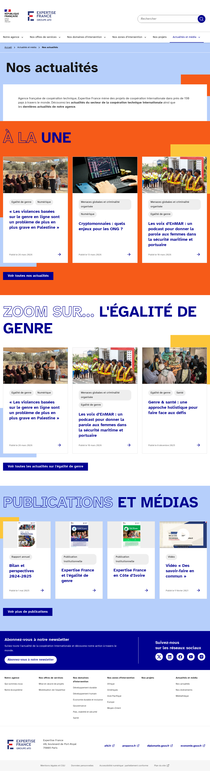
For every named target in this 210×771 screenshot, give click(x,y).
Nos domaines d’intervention (84, 37)
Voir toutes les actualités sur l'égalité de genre (45, 466)
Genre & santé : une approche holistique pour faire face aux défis (173, 407)
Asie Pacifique (114, 696)
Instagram (201, 657)
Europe (110, 702)
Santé (76, 718)
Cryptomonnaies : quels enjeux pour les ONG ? (102, 226)
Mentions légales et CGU (52, 765)
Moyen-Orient (114, 708)
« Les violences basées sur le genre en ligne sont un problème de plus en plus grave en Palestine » (34, 219)
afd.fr (107, 746)
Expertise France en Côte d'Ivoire (130, 573)
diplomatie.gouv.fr (158, 746)
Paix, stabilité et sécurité (85, 712)
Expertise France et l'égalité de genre (77, 575)
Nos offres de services (43, 37)
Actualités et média (184, 37)
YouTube (191, 657)
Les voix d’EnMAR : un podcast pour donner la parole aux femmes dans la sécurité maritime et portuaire (172, 234)
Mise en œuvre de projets (51, 684)
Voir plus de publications (28, 612)
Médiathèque (182, 696)
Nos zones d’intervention (127, 37)
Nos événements (184, 690)
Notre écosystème (13, 690)
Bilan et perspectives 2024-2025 (21, 571)
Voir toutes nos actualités (28, 276)
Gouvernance (79, 706)
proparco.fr (129, 746)
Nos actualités (183, 684)
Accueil (8, 47)
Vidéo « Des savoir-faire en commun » (180, 571)
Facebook (180, 657)
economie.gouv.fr (191, 746)
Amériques (112, 690)
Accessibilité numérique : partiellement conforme (124, 765)
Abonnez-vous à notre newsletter (31, 659)
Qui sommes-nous (14, 684)
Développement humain (85, 694)
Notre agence (11, 37)
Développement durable (85, 687)
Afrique (110, 684)
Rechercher (201, 19)
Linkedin (169, 657)
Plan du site (160, 765)
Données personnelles (82, 765)
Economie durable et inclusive (88, 700)
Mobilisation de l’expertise (52, 690)
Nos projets (160, 37)
